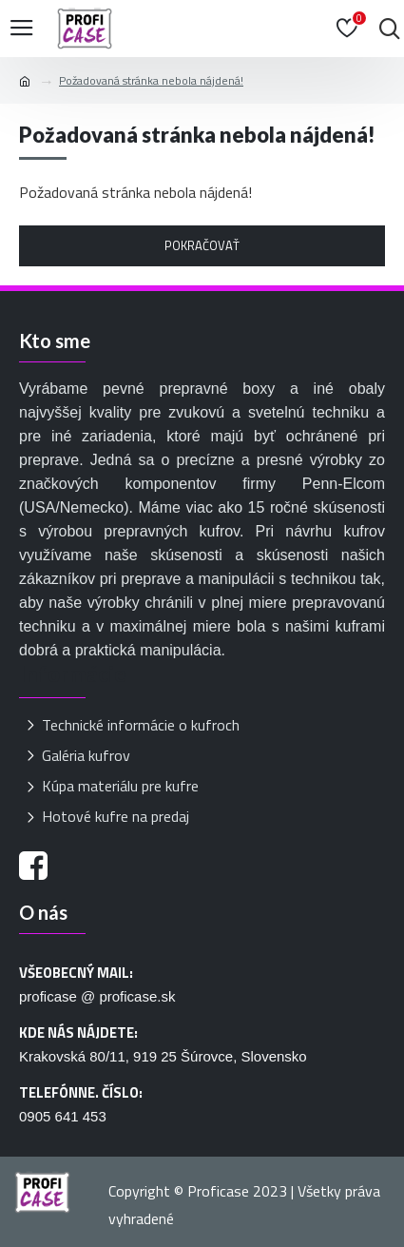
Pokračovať (202, 245)
